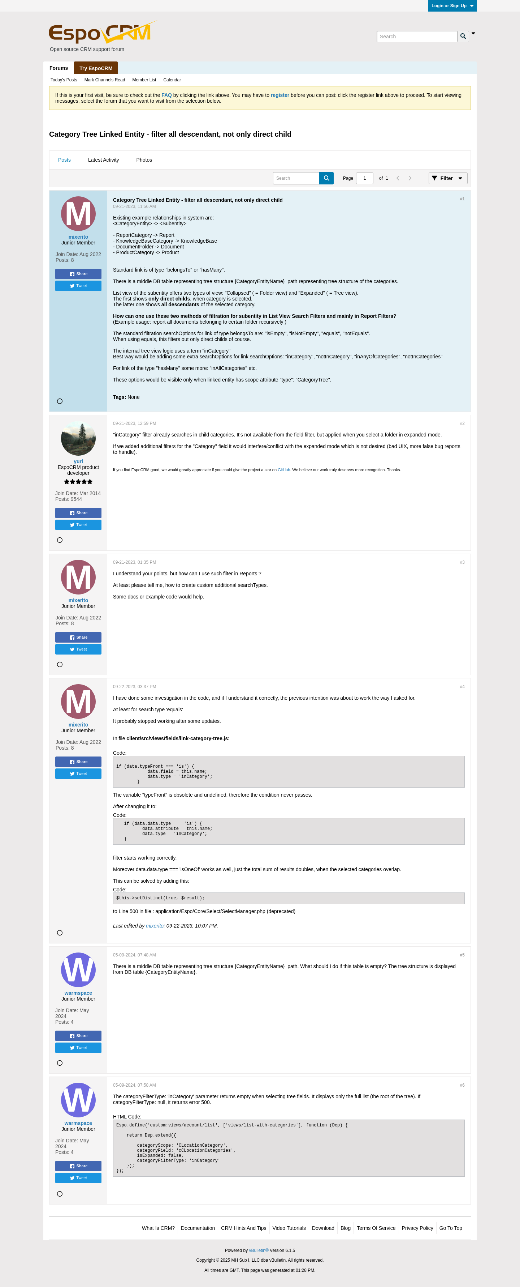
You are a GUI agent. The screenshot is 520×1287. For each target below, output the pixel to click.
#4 (462, 686)
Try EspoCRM (95, 68)
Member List (144, 79)
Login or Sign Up (453, 5)
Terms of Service (376, 1228)
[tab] (64, 160)
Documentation (198, 1228)
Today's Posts (64, 79)
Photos (144, 160)
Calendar (172, 79)
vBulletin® (259, 1250)
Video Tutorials (289, 1228)
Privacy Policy (417, 1228)
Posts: (63, 260)
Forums (58, 68)
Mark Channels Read (104, 79)
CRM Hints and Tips (243, 1228)
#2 (462, 423)
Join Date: (67, 254)
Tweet (78, 286)
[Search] (417, 36)
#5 (462, 955)
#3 (462, 562)
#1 (462, 198)
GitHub (284, 470)
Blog (346, 1228)
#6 (462, 1085)
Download (323, 1228)
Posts (64, 160)
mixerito (155, 926)
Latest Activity (103, 160)
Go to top (450, 1228)
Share (78, 274)
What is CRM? (158, 1228)
